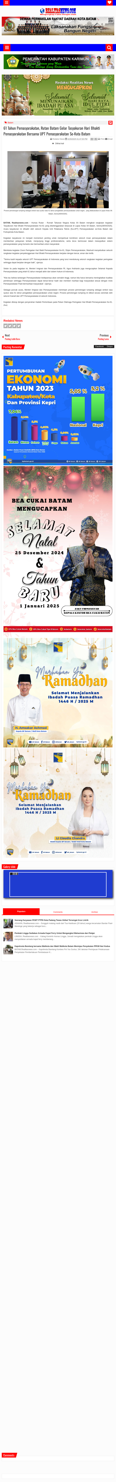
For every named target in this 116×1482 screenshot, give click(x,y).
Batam (10, 123)
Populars (21, 911)
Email (109, 139)
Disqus (110, 346)
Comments (58, 912)
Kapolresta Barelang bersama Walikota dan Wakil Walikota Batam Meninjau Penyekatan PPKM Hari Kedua (62, 946)
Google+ (14, 326)
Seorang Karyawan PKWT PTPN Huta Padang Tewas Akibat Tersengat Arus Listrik (51, 920)
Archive (94, 912)
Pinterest (19, 326)
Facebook (5, 326)
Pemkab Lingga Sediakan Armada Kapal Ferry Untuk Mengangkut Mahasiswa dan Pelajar (55, 933)
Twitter (10, 326)
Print (101, 139)
